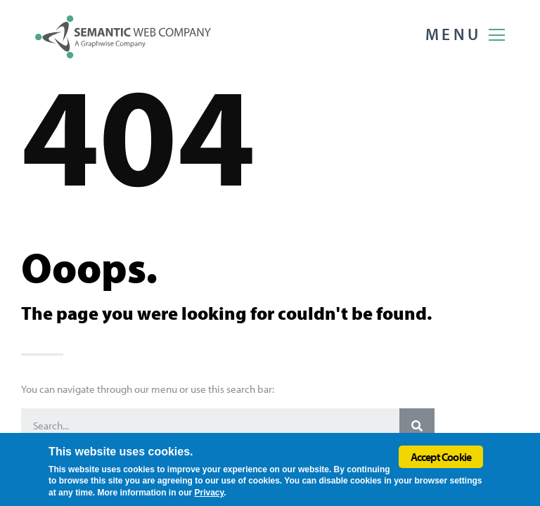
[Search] (417, 425)
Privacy (209, 493)
